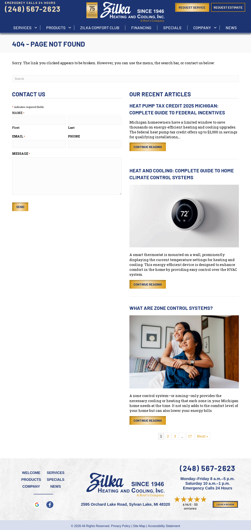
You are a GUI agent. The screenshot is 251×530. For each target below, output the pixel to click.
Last (71, 127)
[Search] (125, 78)
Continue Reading (148, 147)
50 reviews (191, 506)
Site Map (139, 526)
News (231, 27)
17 (190, 436)
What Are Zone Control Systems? (171, 308)
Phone (74, 136)
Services (56, 473)
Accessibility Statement (164, 526)
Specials (172, 27)
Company (202, 27)
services (22, 27)
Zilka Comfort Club (99, 27)
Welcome (31, 473)
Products (55, 27)
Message (21, 153)
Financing (141, 27)
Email (18, 136)
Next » (202, 436)
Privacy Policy (121, 526)
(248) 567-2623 (33, 8)
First (16, 127)
